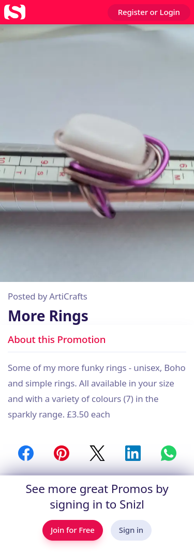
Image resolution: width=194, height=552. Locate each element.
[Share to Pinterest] (61, 453)
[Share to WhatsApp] (168, 453)
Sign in (131, 530)
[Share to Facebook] (26, 453)
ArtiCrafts (68, 296)
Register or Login (149, 12)
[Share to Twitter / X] (97, 453)
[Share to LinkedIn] (133, 453)
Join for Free (73, 530)
